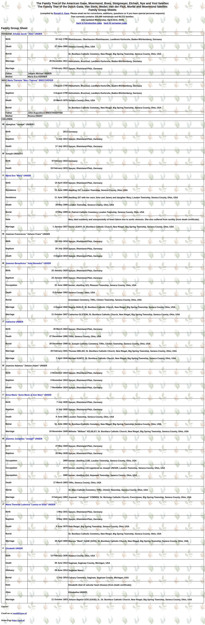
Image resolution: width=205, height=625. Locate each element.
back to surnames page (115, 23)
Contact (4, 606)
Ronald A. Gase (61, 13)
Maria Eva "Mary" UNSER (18, 176)
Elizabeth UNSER (14, 548)
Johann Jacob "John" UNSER (27, 34)
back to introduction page (89, 23)
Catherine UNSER (14, 322)
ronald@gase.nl (20, 613)
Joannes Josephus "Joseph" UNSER (24, 439)
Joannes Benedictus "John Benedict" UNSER (28, 263)
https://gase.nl (18, 620)
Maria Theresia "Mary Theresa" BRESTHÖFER (30, 80)
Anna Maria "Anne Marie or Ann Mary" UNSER (28, 395)
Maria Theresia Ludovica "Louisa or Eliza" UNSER (30, 505)
